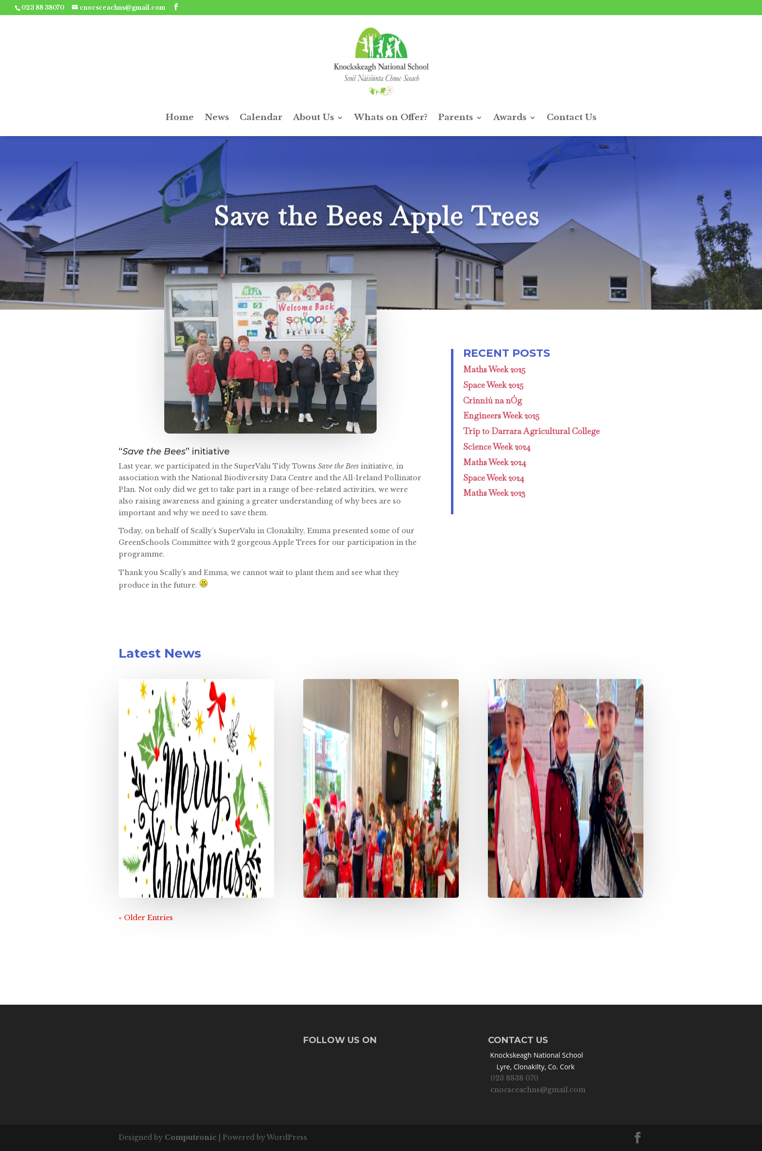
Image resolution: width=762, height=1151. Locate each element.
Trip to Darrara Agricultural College (531, 431)
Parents (455, 117)
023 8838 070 (514, 1078)
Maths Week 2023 (494, 493)
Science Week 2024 (497, 446)
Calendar (261, 117)
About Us (313, 117)
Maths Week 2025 (494, 369)
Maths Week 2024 (494, 462)
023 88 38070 (42, 7)
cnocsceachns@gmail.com (538, 1089)
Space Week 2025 (493, 385)
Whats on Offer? (391, 117)
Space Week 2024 (493, 477)
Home (180, 117)
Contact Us (571, 117)
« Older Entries (146, 917)
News (217, 117)
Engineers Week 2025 (501, 415)
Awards (509, 117)
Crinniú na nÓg (492, 400)
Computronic (191, 1137)
